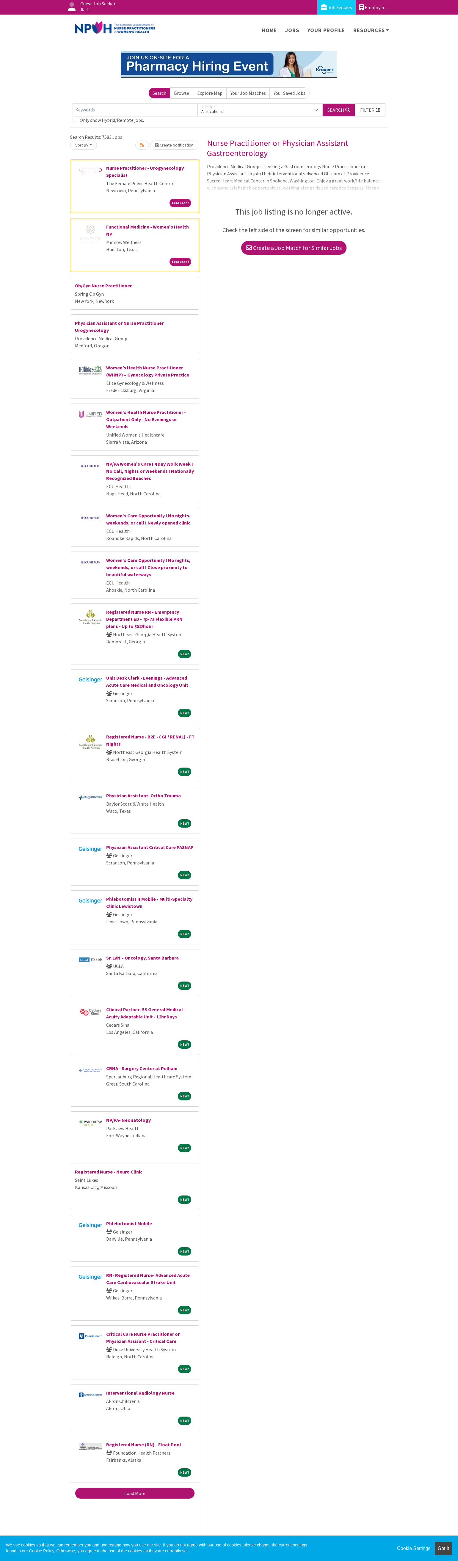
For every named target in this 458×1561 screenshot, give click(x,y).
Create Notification (174, 145)
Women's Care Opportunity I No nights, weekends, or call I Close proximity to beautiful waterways (148, 567)
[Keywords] (135, 109)
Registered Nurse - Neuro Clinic (108, 1172)
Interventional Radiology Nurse (140, 1393)
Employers (373, 7)
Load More (134, 1493)
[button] (370, 109)
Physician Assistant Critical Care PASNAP (150, 847)
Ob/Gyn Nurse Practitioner (103, 286)
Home (269, 30)
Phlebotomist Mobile (129, 1223)
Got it (443, 1548)
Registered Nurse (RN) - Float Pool (143, 1444)
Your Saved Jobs (289, 93)
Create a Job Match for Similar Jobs (294, 247)
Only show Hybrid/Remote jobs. (112, 120)
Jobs (292, 30)
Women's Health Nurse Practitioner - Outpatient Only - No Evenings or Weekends (146, 419)
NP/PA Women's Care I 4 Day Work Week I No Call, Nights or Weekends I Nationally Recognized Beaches (150, 471)
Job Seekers (336, 7)
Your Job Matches (248, 93)
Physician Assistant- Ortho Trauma (143, 795)
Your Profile (326, 30)
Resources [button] (369, 30)
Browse (181, 93)
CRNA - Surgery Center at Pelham (142, 1068)
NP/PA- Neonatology (128, 1120)
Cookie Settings (413, 1548)
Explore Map (209, 93)
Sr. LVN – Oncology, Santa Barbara (142, 958)
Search (159, 93)
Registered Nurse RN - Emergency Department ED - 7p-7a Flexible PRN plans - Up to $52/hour (144, 619)
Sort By (81, 145)
